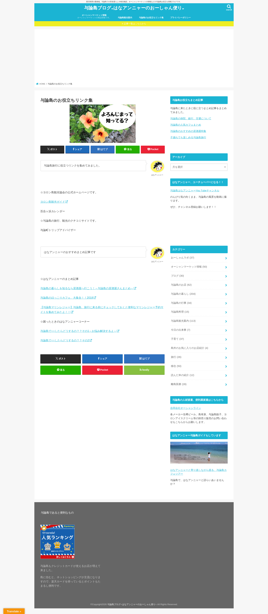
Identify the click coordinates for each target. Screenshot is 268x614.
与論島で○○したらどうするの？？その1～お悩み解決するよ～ (78, 330)
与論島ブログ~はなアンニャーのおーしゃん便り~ (134, 7)
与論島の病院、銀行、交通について (190, 118)
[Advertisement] (134, 57)
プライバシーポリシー (180, 17)
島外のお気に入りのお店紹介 (189, 348)
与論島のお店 (181, 284)
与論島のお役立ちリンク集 (151, 17)
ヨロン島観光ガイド (52, 201)
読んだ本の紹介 (182, 375)
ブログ (177, 275)
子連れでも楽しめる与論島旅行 (188, 137)
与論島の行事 (181, 303)
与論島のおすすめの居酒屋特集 (188, 131)
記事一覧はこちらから (135, 23)
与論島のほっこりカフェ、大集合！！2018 (66, 297)
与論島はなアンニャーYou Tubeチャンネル (194, 190)
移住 (176, 366)
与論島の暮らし (183, 293)
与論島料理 (180, 311)
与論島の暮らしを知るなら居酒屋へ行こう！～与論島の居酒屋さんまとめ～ (86, 288)
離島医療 (178, 384)
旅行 (176, 357)
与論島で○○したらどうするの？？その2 (64, 340)
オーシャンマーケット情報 (94, 16)
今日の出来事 (180, 330)
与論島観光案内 (125, 17)
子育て (177, 339)
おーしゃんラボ (182, 257)
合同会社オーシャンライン (185, 408)
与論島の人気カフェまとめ (185, 124)
